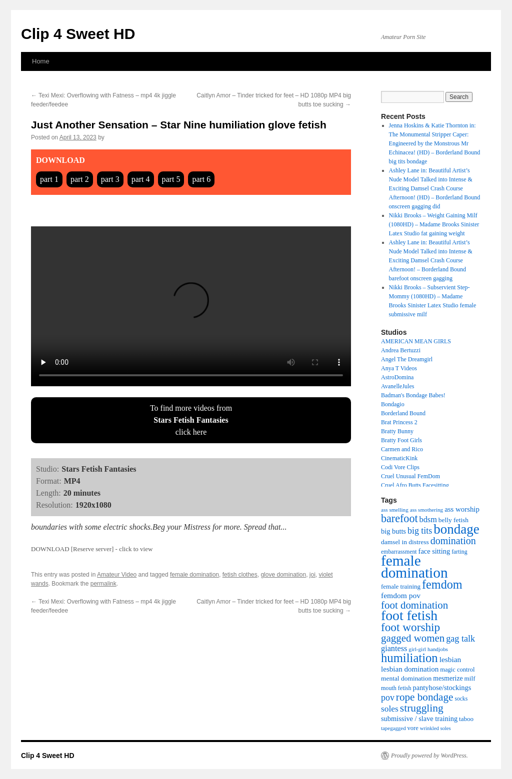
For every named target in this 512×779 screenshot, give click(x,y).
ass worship (462, 509)
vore (413, 728)
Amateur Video (116, 574)
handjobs (438, 649)
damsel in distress (405, 542)
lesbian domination (409, 669)
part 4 (141, 179)
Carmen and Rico (402, 449)
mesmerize (447, 678)
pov (387, 698)
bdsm (428, 519)
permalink (103, 583)
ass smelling (394, 510)
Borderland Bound (403, 413)
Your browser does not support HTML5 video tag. (191, 306)
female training (400, 586)
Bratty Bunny (397, 431)
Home (41, 61)
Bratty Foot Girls (401, 440)
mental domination (406, 678)
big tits (420, 531)
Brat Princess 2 (399, 422)
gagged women (412, 638)
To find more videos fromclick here (191, 420)
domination (453, 540)
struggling (422, 708)
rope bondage (425, 697)
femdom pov (400, 595)
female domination (194, 574)
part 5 (171, 179)
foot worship (410, 627)
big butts (393, 531)
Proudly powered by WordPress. (429, 755)
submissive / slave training (419, 719)
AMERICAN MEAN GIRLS (416, 341)
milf (470, 678)
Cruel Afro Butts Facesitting (415, 485)
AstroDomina (397, 377)
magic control (457, 669)
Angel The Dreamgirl (406, 359)
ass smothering (426, 510)
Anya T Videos (399, 368)
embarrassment (399, 551)
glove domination (283, 574)
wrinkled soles (435, 728)
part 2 (79, 179)
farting (460, 551)
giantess (394, 648)
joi (313, 574)
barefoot (399, 518)
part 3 (110, 179)
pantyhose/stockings (442, 688)
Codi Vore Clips (400, 467)
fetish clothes (240, 574)
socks (461, 699)
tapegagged (393, 728)
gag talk (460, 639)
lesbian (450, 659)
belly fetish (453, 520)
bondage (456, 529)
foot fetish (409, 615)
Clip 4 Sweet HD (78, 33)
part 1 (49, 179)
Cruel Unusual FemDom (410, 476)
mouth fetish (396, 688)
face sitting (434, 551)
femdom (442, 584)
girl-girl (417, 649)
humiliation (409, 658)
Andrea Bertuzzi (400, 350)
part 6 (201, 179)
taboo (466, 719)
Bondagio (392, 404)
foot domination (414, 605)
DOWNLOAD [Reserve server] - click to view (91, 549)
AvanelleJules (397, 386)
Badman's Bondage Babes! (413, 395)
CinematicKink (399, 458)
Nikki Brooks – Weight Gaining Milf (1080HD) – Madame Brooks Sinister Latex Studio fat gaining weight (434, 224)
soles (389, 709)
